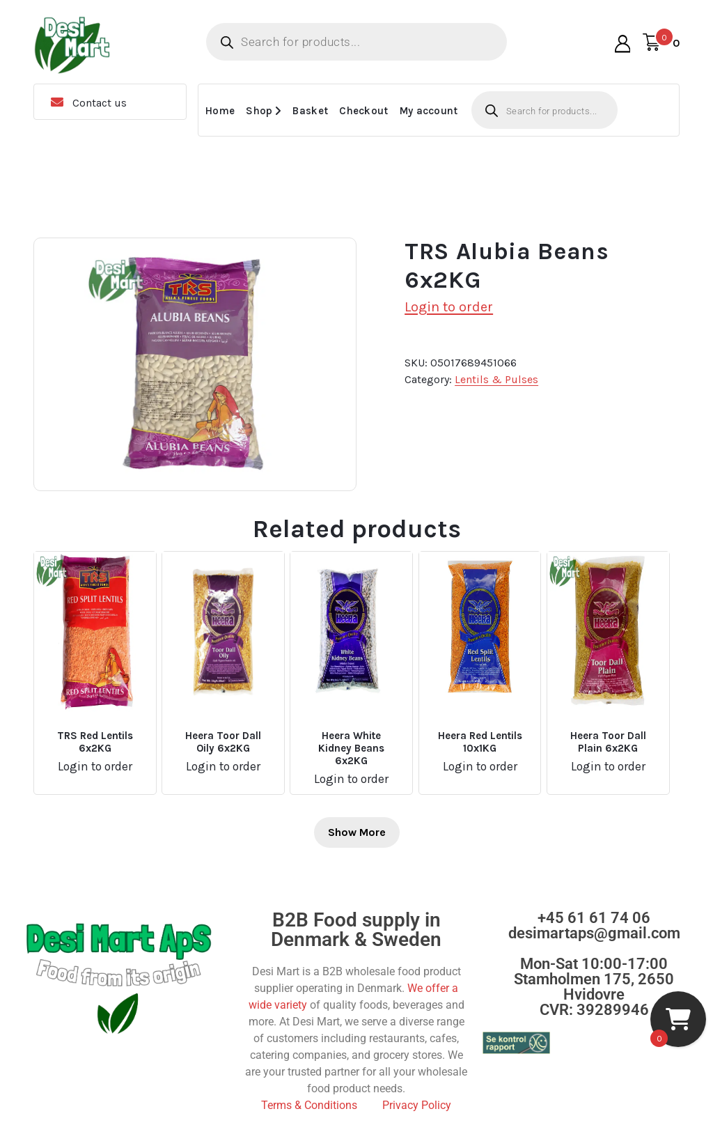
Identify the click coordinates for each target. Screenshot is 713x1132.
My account (429, 110)
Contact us (99, 102)
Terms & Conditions (309, 1105)
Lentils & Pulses (496, 379)
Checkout (363, 110)
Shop (259, 110)
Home (220, 110)
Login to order (449, 307)
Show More (357, 832)
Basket (310, 110)
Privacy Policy (416, 1105)
